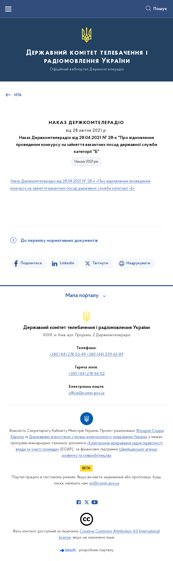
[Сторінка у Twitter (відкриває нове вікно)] (87, 502)
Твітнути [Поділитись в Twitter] (100, 263)
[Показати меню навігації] (8, 9)
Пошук (160, 9)
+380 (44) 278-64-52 (87, 374)
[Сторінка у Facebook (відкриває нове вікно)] (79, 502)
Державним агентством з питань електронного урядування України (88, 437)
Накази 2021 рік (86, 162)
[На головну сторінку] (86, 49)
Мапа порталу (82, 296)
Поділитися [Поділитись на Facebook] (31, 263)
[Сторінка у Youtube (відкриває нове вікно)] (95, 502)
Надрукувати (138, 263)
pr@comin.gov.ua (104, 483)
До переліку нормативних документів (59, 240)
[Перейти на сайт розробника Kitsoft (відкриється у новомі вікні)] (68, 550)
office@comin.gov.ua (86, 393)
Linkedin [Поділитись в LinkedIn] (67, 263)
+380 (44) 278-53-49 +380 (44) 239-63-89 (86, 354)
